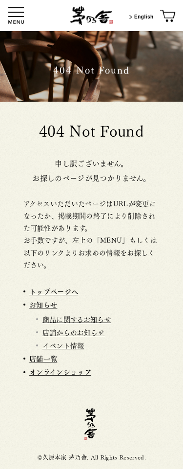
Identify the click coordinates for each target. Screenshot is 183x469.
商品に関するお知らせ (76, 318)
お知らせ (43, 304)
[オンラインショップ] (168, 16)
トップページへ (53, 291)
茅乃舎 (91, 424)
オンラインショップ (60, 371)
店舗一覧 (43, 358)
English (140, 17)
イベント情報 (63, 345)
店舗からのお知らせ (73, 331)
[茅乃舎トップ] (91, 15)
